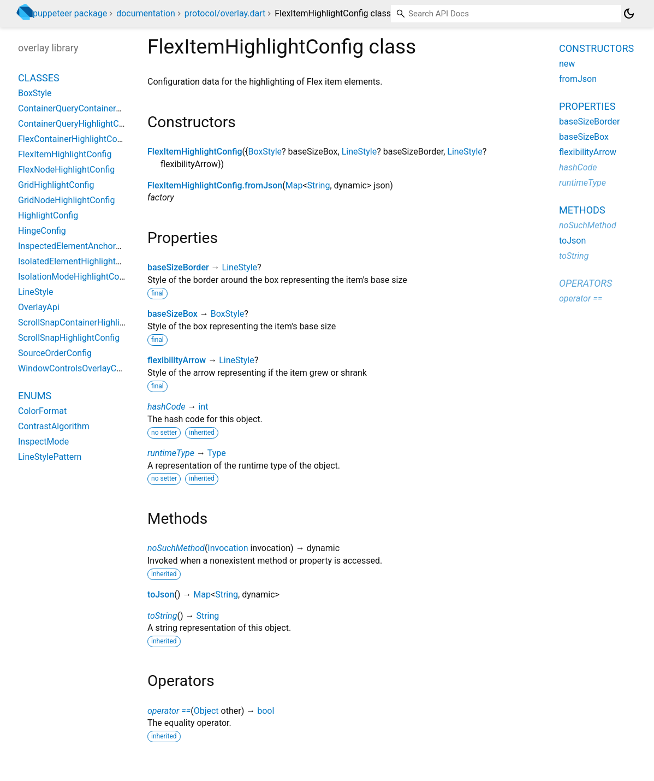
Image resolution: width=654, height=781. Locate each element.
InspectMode (43, 441)
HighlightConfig (48, 215)
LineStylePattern (49, 457)
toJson (160, 594)
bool (265, 711)
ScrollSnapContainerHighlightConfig (87, 322)
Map (294, 185)
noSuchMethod (176, 548)
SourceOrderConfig (55, 353)
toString (162, 616)
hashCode (166, 406)
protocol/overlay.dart (225, 13)
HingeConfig (42, 231)
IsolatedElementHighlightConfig (79, 261)
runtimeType (170, 453)
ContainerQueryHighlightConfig (78, 124)
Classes (39, 78)
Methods (582, 210)
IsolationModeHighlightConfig (76, 276)
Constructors (596, 48)
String (318, 185)
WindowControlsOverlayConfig (77, 368)
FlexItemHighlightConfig (194, 151)
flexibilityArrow (176, 360)
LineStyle (359, 151)
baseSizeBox (172, 314)
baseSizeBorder (178, 267)
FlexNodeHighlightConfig (66, 169)
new (567, 63)
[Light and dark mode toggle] (629, 13)
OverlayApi (39, 307)
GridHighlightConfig (56, 185)
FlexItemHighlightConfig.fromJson (214, 185)
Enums (34, 395)
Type (216, 453)
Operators (585, 283)
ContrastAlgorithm (54, 426)
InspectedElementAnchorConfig (79, 246)
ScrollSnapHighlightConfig (69, 338)
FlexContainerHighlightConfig (75, 139)
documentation (145, 13)
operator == (169, 711)
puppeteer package (70, 13)
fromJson (578, 79)
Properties (587, 106)
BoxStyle (265, 151)
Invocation (227, 548)
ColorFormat (42, 411)
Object (206, 711)
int (203, 406)
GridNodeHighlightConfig (66, 200)
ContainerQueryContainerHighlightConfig (97, 108)
